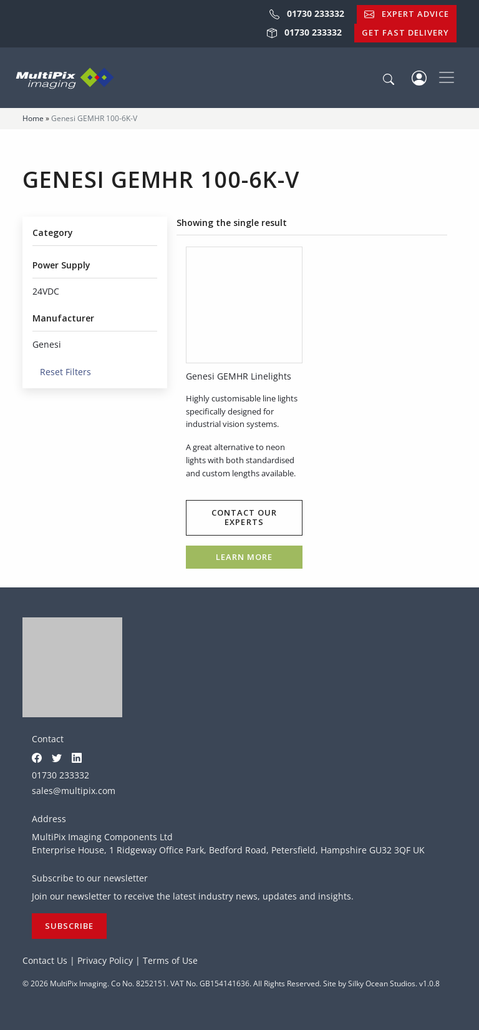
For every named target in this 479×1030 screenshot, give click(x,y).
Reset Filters (61, 372)
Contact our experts (244, 517)
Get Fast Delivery (405, 32)
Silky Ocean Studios (381, 983)
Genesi (46, 344)
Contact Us (44, 960)
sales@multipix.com (73, 791)
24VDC (45, 291)
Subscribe (69, 925)
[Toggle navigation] (446, 77)
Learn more (244, 556)
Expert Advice (406, 13)
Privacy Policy (105, 960)
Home (33, 118)
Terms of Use (170, 960)
